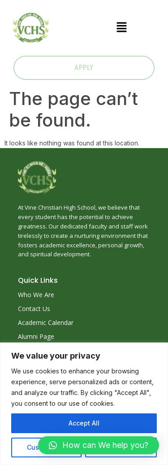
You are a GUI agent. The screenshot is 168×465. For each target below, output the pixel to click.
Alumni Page (36, 336)
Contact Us (34, 308)
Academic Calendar (45, 322)
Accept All (84, 423)
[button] (121, 27)
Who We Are (36, 294)
